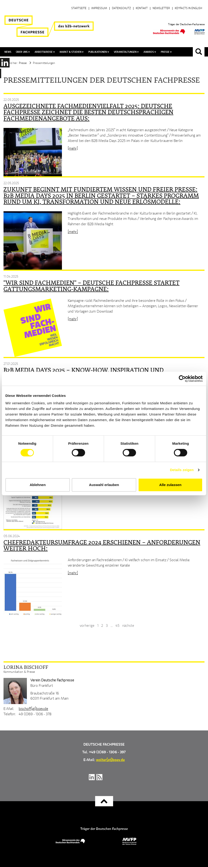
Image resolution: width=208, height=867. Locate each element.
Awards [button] (149, 52)
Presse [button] (166, 52)
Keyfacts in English (188, 8)
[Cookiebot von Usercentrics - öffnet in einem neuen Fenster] (182, 378)
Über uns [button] (23, 52)
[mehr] (73, 149)
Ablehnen (38, 485)
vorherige (87, 626)
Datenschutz (121, 8)
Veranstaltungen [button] (126, 52)
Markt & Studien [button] (72, 52)
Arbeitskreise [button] (45, 52)
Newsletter (161, 8)
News (7, 52)
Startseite (78, 8)
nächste (128, 626)
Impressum (99, 8)
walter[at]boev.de (110, 760)
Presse (23, 63)
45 (117, 626)
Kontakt (142, 8)
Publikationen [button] (98, 52)
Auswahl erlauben (104, 485)
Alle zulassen (170, 485)
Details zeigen (182, 470)
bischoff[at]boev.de (33, 709)
